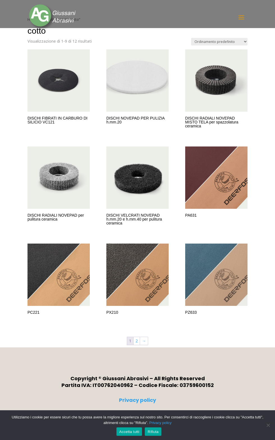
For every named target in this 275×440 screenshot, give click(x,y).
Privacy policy (137, 400)
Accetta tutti (129, 432)
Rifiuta (153, 432)
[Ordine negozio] (219, 41)
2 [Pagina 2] (137, 340)
